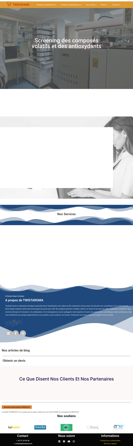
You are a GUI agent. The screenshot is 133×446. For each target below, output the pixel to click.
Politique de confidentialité (110, 441)
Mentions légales (110, 444)
